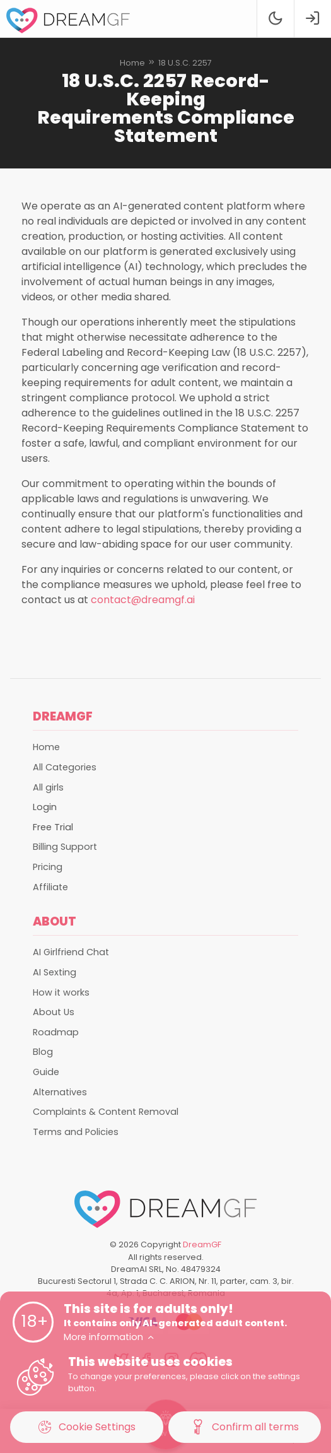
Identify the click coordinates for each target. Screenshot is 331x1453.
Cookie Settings (86, 1427)
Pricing (47, 867)
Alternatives (60, 1092)
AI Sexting (54, 972)
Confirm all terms (244, 1427)
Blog (43, 1051)
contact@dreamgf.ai (143, 599)
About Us (53, 1012)
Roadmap (56, 1032)
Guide (46, 1072)
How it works (61, 992)
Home (132, 62)
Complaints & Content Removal (105, 1111)
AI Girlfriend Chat (71, 952)
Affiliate (50, 887)
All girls (48, 787)
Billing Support (65, 846)
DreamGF (202, 1244)
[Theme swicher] (275, 18)
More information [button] (109, 1337)
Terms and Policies (76, 1132)
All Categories (64, 767)
